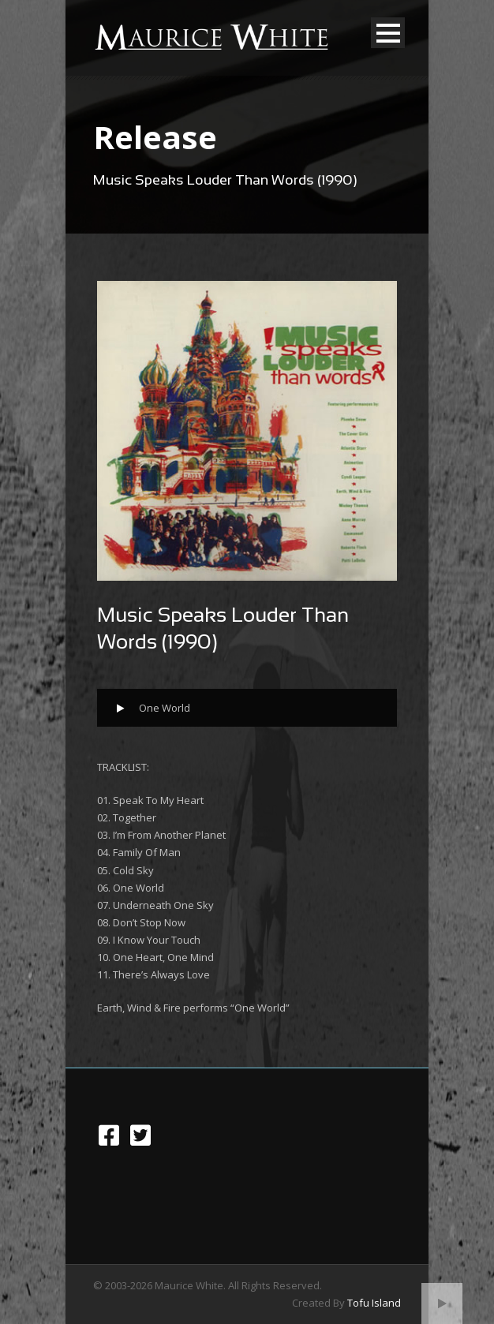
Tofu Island (374, 1303)
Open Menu (388, 32)
